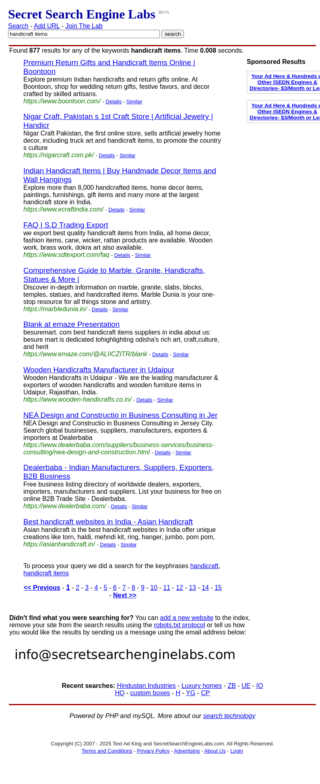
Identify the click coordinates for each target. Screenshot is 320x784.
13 (192, 587)
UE (246, 685)
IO (259, 685)
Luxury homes (202, 685)
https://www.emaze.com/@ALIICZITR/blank (85, 354)
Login (236, 751)
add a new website (187, 617)
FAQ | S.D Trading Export (65, 225)
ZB (231, 685)
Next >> (124, 595)
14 (205, 587)
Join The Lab (84, 26)
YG (190, 693)
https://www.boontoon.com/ (62, 101)
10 (153, 587)
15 (218, 587)
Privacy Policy (153, 751)
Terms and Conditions (107, 751)
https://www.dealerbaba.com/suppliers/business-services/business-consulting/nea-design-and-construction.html (118, 448)
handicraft (204, 565)
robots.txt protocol (179, 625)
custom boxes (150, 693)
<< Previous (42, 587)
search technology (229, 715)
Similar (134, 102)
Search (18, 26)
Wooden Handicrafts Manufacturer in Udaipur (98, 369)
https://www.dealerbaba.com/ (64, 506)
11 (166, 587)
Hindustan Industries (146, 685)
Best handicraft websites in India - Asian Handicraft (108, 521)
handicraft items (46, 573)
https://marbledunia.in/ (55, 309)
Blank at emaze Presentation (71, 324)
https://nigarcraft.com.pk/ (58, 155)
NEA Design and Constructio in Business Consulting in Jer (120, 415)
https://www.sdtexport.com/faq (66, 254)
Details (114, 102)
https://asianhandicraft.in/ (59, 544)
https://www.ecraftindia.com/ (63, 209)
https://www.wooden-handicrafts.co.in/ (77, 399)
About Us (214, 751)
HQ (119, 693)
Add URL (47, 26)
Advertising (187, 751)
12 (179, 587)
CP (205, 693)
